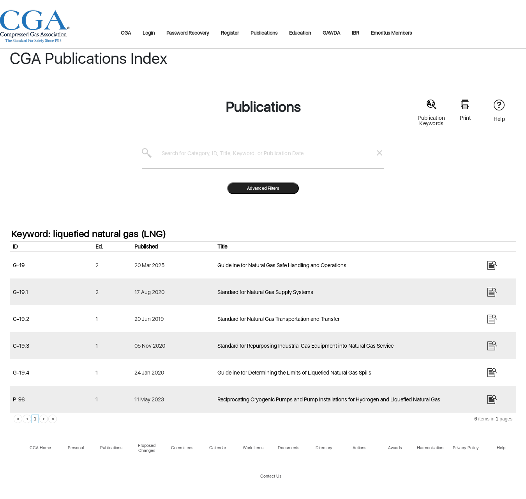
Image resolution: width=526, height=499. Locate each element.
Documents (288, 447)
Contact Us (270, 476)
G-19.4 (21, 372)
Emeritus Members (391, 33)
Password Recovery (187, 33)
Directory (324, 447)
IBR (355, 33)
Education (300, 33)
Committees (182, 447)
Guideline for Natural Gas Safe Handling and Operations (281, 265)
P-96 (19, 399)
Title (222, 246)
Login (149, 33)
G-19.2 (21, 319)
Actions (359, 447)
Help (501, 447)
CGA (126, 33)
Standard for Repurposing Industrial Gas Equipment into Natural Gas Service (305, 346)
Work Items (253, 447)
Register (230, 33)
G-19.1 (20, 292)
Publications (264, 33)
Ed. (99, 246)
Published (146, 246)
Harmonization (430, 447)
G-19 (19, 265)
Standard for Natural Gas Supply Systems (265, 292)
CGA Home (40, 447)
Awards (395, 447)
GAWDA (331, 33)
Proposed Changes (146, 448)
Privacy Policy (466, 447)
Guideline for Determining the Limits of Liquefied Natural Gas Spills (294, 372)
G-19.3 (21, 346)
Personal (76, 447)
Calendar (217, 447)
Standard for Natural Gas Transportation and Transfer (278, 319)
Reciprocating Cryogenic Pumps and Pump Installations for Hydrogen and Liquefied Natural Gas (328, 399)
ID (15, 246)
